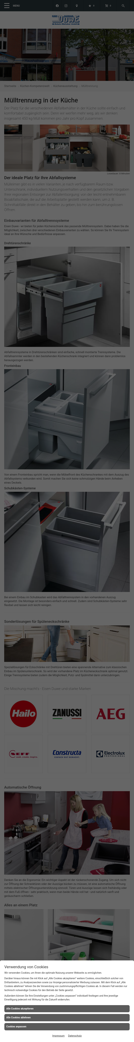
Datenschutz (75, 1035)
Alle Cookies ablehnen (18, 1017)
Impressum (58, 1035)
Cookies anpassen (16, 1026)
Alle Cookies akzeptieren (20, 1008)
